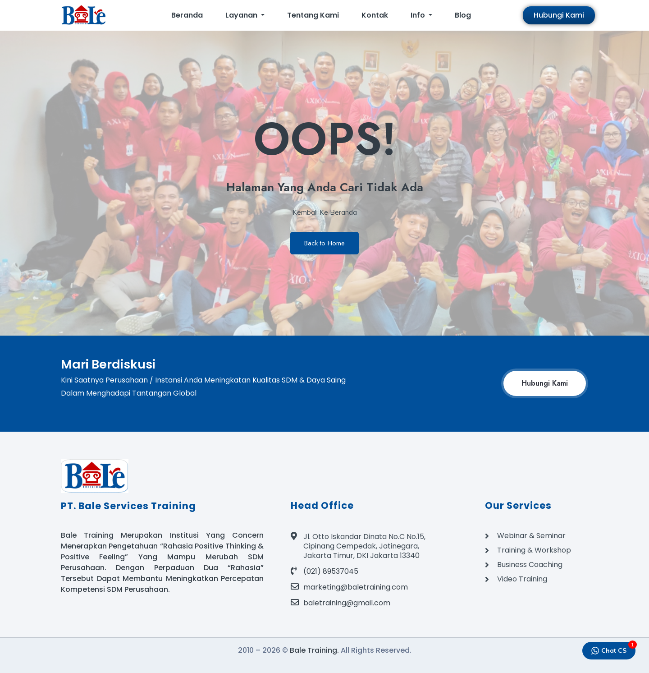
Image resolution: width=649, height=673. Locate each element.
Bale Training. (314, 650)
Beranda (187, 15)
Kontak (374, 15)
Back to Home (324, 243)
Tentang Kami (313, 15)
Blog (463, 15)
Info (419, 15)
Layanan (242, 15)
